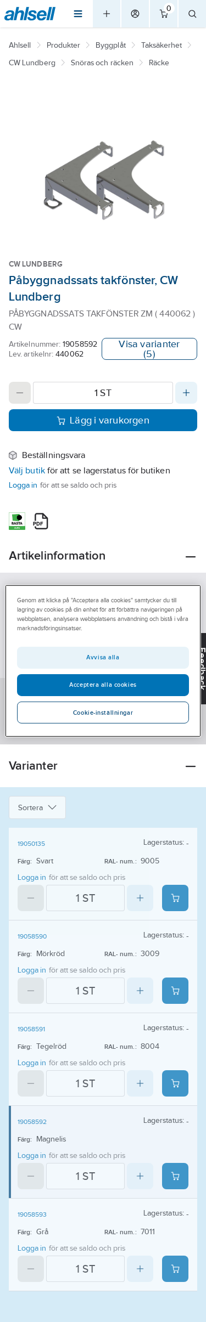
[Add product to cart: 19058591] (175, 1083)
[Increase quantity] (186, 393)
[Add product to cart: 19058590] (175, 991)
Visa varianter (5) (149, 348)
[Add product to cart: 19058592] (175, 1176)
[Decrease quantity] (20, 393)
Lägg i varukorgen (103, 420)
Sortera (37, 807)
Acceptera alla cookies (103, 684)
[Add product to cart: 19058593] (175, 1269)
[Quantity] (103, 393)
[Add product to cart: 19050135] (175, 898)
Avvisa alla (102, 657)
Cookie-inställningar (103, 712)
